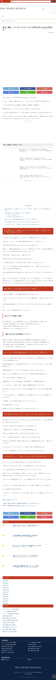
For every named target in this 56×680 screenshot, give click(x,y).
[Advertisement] (28, 132)
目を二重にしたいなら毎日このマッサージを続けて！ (18, 212)
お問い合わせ (5, 659)
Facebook (27, 88)
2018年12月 (6, 587)
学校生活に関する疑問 (8, 622)
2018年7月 (5, 596)
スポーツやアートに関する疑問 (11, 609)
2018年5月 (5, 601)
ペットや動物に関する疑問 (10, 611)
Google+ (44, 88)
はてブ (11, 92)
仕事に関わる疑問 (7, 616)
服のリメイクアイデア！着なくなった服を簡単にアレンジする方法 (27, 545)
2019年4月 (5, 581)
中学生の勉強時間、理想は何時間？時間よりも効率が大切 (25, 535)
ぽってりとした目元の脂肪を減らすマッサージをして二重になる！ (21, 219)
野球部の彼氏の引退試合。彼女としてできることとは (21, 505)
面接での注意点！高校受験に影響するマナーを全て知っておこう (24, 503)
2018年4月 (5, 603)
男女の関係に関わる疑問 (9, 629)
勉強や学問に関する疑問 (9, 618)
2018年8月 (5, 594)
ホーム (3, 16)
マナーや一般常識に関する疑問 (11, 613)
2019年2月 (5, 585)
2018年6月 (5, 598)
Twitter (11, 88)
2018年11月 (6, 590)
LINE (28, 92)
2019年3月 (5, 583)
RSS (29, 659)
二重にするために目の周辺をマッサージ (15, 216)
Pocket (44, 92)
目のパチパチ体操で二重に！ (13, 214)
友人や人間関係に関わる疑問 (10, 620)
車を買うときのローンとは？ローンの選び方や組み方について (26, 525)
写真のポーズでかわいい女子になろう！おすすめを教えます (33, 166)
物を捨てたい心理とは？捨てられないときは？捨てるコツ (33, 158)
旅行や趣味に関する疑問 (9, 624)
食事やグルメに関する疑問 (10, 631)
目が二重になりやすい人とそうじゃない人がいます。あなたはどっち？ (22, 221)
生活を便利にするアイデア (11, 499)
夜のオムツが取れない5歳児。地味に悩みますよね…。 (32, 175)
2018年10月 (6, 592)
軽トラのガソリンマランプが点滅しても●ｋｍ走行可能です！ (34, 149)
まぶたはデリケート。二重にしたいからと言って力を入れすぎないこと (22, 224)
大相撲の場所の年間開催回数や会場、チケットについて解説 (25, 565)
